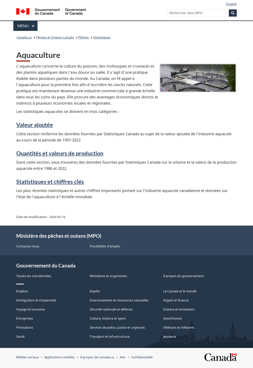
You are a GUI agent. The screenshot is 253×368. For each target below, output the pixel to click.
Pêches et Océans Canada (55, 37)
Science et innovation (178, 309)
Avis (123, 357)
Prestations (24, 327)
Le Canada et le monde (180, 291)
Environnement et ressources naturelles (119, 300)
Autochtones (172, 318)
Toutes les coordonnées (33, 276)
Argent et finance (176, 300)
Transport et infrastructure (110, 336)
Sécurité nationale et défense (111, 309)
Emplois (22, 291)
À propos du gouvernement (183, 276)
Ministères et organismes (108, 276)
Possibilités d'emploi (105, 246)
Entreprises (24, 318)
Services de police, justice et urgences (117, 327)
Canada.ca (24, 37)
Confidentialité (142, 357)
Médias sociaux (27, 357)
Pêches (83, 37)
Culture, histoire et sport (108, 318)
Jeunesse (169, 336)
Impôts (95, 291)
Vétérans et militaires (178, 327)
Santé (20, 336)
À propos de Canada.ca (97, 357)
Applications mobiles (59, 357)
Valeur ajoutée (34, 124)
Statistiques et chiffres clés (50, 181)
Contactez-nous (27, 246)
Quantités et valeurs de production (59, 153)
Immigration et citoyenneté (36, 300)
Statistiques (101, 37)
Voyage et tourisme (30, 309)
